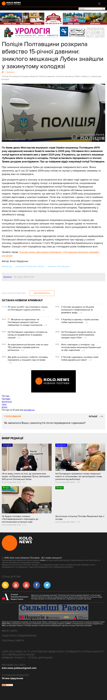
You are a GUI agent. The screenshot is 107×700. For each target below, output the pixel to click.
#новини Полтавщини (59, 266)
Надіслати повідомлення (19, 635)
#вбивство (7, 266)
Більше (93, 416)
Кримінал (8, 277)
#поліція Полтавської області (30, 266)
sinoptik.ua (29, 409)
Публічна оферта (13, 640)
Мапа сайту (10, 630)
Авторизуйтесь (42, 293)
